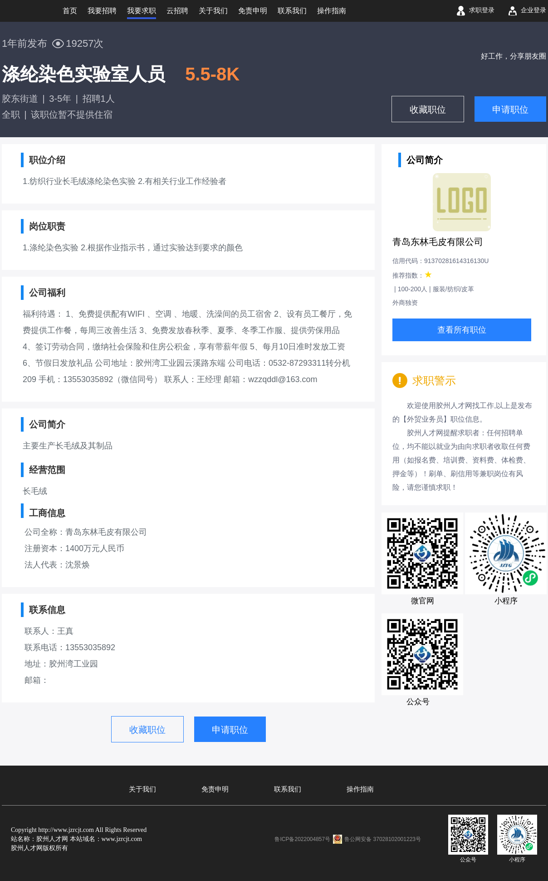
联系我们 (287, 789)
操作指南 (360, 789)
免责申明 (215, 789)
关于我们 (142, 789)
